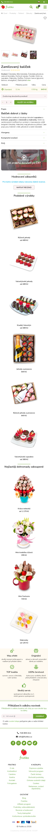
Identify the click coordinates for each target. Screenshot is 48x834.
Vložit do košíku (25, 102)
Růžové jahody (24, 237)
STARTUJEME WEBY (29, 830)
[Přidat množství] (11, 102)
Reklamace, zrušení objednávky (36, 787)
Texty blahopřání (24, 813)
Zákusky (29, 13)
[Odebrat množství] (2, 102)
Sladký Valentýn (24, 325)
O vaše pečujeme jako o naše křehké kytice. (23, 722)
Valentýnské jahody (24, 281)
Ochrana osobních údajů (36, 780)
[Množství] (6, 102)
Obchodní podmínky (36, 777)
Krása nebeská (24, 508)
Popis (3, 109)
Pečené (21, 13)
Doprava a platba (36, 768)
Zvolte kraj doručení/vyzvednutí (15, 96)
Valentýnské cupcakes (24, 457)
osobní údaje (14, 721)
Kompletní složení (9, 138)
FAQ (3, 143)
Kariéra (12, 777)
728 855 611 (7, 2)
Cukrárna (12, 774)
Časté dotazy (36, 774)
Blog (24, 798)
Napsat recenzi (24, 187)
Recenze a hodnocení (24, 810)
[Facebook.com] (13, 743)
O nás (12, 768)
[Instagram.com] (18, 743)
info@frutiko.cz (24, 736)
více (29, 80)
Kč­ (44, 2)
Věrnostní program (36, 771)
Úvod (4, 13)
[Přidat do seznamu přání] (45, 18)
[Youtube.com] (29, 743)
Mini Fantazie (24, 596)
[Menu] (45, 7)
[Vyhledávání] (31, 7)
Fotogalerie (12, 783)
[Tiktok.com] (35, 743)
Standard (8, 89)
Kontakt (12, 780)
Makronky (24, 640)
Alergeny (5, 132)
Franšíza (24, 801)
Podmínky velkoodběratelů (24, 807)
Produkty (13, 13)
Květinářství (12, 771)
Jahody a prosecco (24, 369)
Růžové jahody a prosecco (24, 413)
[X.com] (24, 743)
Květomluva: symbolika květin (24, 816)
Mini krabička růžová (24, 552)
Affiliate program (24, 804)
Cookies (36, 783)
